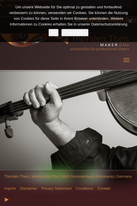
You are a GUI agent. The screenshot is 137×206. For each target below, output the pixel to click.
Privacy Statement (56, 188)
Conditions (84, 188)
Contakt (104, 188)
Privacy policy (75, 32)
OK (53, 32)
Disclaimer (28, 188)
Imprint (10, 188)
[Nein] (130, 21)
